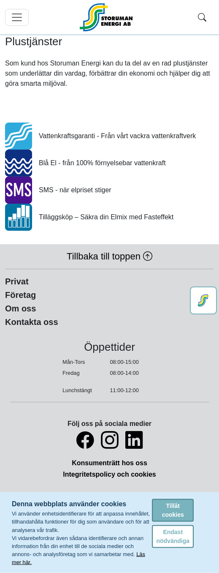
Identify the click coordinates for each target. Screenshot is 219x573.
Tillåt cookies (173, 510)
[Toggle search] (202, 17)
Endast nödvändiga (172, 536)
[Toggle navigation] (17, 17)
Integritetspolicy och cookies (109, 474)
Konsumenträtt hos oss (109, 463)
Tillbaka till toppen (109, 256)
